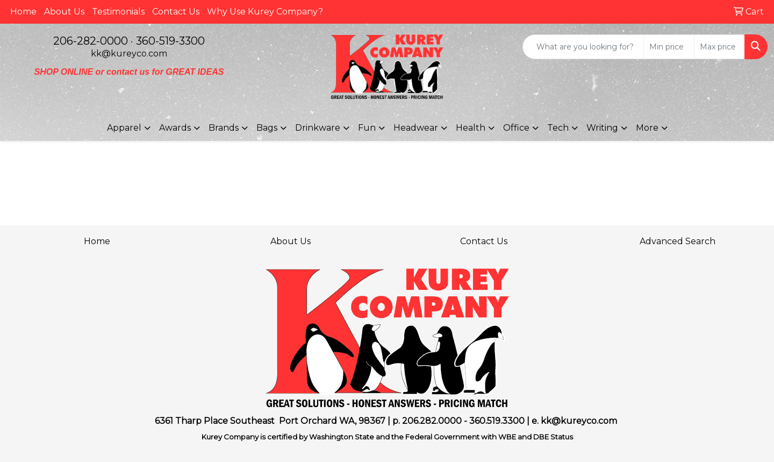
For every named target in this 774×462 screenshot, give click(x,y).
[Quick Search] (583, 46)
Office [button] (516, 128)
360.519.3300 (497, 421)
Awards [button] (175, 128)
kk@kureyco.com (129, 53)
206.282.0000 (432, 421)
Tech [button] (558, 128)
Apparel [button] (124, 128)
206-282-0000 (90, 40)
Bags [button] (266, 128)
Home (23, 11)
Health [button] (470, 128)
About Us (64, 11)
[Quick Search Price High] (719, 46)
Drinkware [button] (317, 128)
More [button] (647, 128)
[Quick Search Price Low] (668, 46)
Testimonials (118, 11)
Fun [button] (367, 128)
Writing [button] (602, 128)
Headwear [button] (415, 128)
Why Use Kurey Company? (265, 11)
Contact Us (175, 11)
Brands (224, 128)
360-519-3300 (170, 40)
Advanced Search (677, 241)
